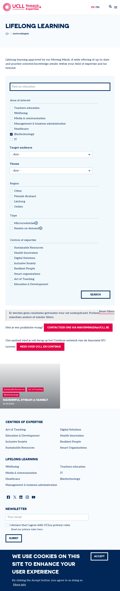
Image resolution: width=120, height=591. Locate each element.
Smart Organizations (73, 452)
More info (19, 584)
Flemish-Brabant (25, 196)
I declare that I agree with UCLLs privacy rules (40, 530)
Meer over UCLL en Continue (42, 351)
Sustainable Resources (28, 247)
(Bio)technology (24, 134)
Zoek (110, 7)
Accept (99, 556)
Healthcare (21, 129)
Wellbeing (21, 113)
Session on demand (26, 228)
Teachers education (27, 108)
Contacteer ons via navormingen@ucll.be (42, 332)
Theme (14, 164)
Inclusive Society (25, 263)
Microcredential (24, 223)
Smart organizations (27, 274)
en (92, 7)
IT (15, 139)
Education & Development (31, 284)
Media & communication (30, 118)
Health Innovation (26, 253)
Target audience (21, 147)
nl (98, 7)
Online (18, 206)
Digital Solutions (24, 258)
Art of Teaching (24, 279)
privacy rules (29, 534)
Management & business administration (40, 123)
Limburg (19, 201)
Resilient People (24, 268)
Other (18, 191)
